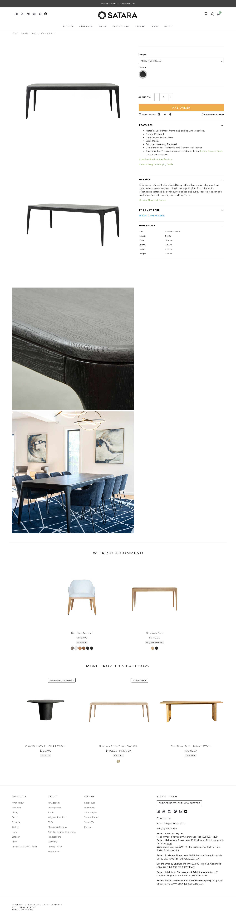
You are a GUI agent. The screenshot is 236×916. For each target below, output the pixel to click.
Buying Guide (54, 807)
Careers (88, 827)
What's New (18, 802)
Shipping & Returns (57, 827)
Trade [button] (154, 26)
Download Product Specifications (155, 196)
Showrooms (54, 851)
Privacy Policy (55, 846)
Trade (51, 812)
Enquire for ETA (195, 75)
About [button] (168, 26)
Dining (15, 812)
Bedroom (16, 807)
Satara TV (89, 822)
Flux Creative (28, 907)
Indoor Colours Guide (211, 188)
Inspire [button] (140, 26)
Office (14, 841)
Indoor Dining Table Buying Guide (156, 201)
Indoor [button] (68, 26)
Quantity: (144, 134)
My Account (53, 802)
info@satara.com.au (174, 823)
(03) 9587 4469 (169, 828)
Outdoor (16, 836)
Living (14, 832)
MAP (169, 843)
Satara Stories (91, 817)
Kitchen (15, 827)
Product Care (54, 836)
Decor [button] (102, 26)
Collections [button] (121, 26)
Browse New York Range (152, 237)
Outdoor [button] (85, 26)
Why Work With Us (57, 817)
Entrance (16, 822)
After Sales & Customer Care (62, 832)
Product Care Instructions (152, 252)
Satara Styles (91, 812)
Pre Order (181, 144)
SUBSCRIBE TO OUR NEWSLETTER (179, 803)
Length (142, 91)
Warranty (52, 841)
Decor (15, 817)
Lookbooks (89, 807)
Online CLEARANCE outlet (24, 846)
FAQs (50, 822)
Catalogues (89, 802)
